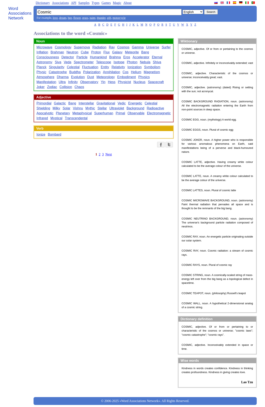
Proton (96, 52)
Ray (112, 47)
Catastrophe (58, 72)
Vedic (122, 103)
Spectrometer (84, 62)
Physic (41, 72)
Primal (120, 113)
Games (106, 3)
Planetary (63, 113)
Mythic (90, 108)
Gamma (138, 47)
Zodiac (52, 87)
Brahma (115, 57)
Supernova (82, 47)
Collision (65, 87)
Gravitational (105, 103)
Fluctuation (90, 67)
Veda (67, 62)
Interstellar (86, 103)
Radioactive (155, 108)
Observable (136, 113)
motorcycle (119, 17)
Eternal (157, 57)
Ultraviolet (116, 108)
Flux (107, 52)
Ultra (62, 82)
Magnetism (152, 72)
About (127, 3)
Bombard (54, 134)
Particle (81, 57)
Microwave (44, 47)
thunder (101, 17)
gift (109, 17)
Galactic (60, 103)
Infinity (73, 82)
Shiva (157, 62)
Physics (144, 77)
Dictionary (43, 3)
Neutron (72, 52)
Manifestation (46, 82)
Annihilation (111, 72)
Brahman (57, 52)
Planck (41, 67)
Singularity (56, 67)
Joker (40, 87)
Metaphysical (82, 113)
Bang (145, 52)
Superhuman (103, 113)
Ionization (135, 67)
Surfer (166, 47)
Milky (56, 108)
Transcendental (76, 118)
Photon (132, 62)
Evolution (78, 77)
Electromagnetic (159, 113)
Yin (103, 82)
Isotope (118, 62)
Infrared (42, 118)
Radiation (99, 47)
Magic (117, 3)
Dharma (63, 77)
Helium (136, 72)
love (55, 17)
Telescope (103, 62)
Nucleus (140, 82)
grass (85, 17)
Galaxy (117, 52)
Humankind (98, 57)
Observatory (89, 82)
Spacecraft (156, 82)
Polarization (92, 72)
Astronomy (44, 62)
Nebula (145, 62)
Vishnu (78, 108)
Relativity (118, 67)
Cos (125, 72)
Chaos (79, 87)
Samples (83, 3)
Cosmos (123, 47)
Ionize (40, 134)
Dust (90, 77)
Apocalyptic (44, 113)
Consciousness (47, 57)
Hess (111, 82)
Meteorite (132, 52)
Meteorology (105, 77)
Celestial (73, 67)
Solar (66, 108)
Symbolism (152, 67)
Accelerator (140, 57)
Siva (58, 62)
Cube (85, 52)
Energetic (135, 103)
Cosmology (63, 47)
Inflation (42, 52)
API (73, 3)
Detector (67, 57)
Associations (60, 3)
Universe (152, 47)
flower (77, 17)
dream (62, 17)
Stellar (102, 108)
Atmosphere (45, 77)
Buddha (75, 72)
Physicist (124, 82)
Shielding (43, 108)
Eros (126, 57)
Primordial (43, 103)
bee (70, 17)
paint (92, 17)
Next (108, 154)
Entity (105, 67)
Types (95, 3)
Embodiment (126, 77)
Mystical (56, 118)
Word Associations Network (19, 13)
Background (135, 108)
